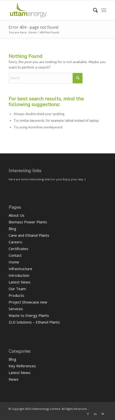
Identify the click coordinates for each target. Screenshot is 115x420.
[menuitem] (93, 10)
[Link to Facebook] (88, 414)
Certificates (18, 248)
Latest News (20, 282)
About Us (16, 215)
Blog (12, 228)
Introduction (19, 275)
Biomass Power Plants (28, 221)
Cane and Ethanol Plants (29, 235)
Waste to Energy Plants (29, 315)
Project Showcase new (28, 302)
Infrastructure (20, 268)
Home (14, 261)
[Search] (93, 10)
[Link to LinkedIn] (95, 414)
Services (16, 308)
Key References (22, 365)
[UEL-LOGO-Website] (48, 10)
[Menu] (103, 10)
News (13, 379)
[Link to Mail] (102, 414)
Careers (15, 241)
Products (16, 295)
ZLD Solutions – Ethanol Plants (34, 322)
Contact (15, 255)
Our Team (17, 288)
